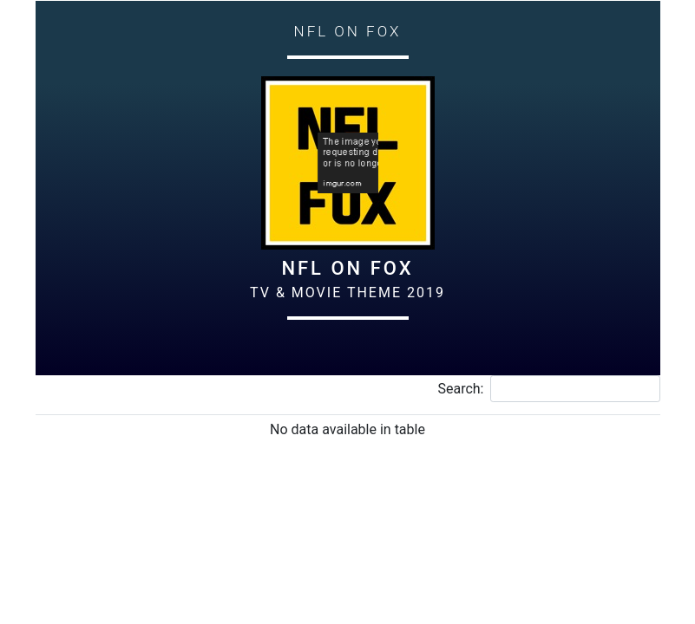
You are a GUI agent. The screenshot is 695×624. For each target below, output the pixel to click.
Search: (548, 388)
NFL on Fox (347, 268)
